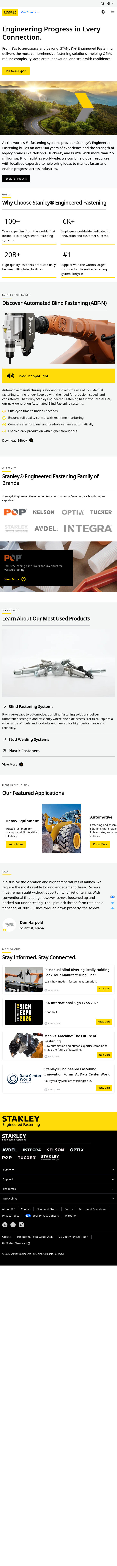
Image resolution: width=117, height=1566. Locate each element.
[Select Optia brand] (73, 512)
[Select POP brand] (15, 512)
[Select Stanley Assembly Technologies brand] (16, 528)
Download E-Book (18, 440)
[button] (102, 3)
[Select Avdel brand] (46, 528)
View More (15, 579)
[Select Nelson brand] (44, 512)
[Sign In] (103, 12)
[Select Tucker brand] (101, 512)
